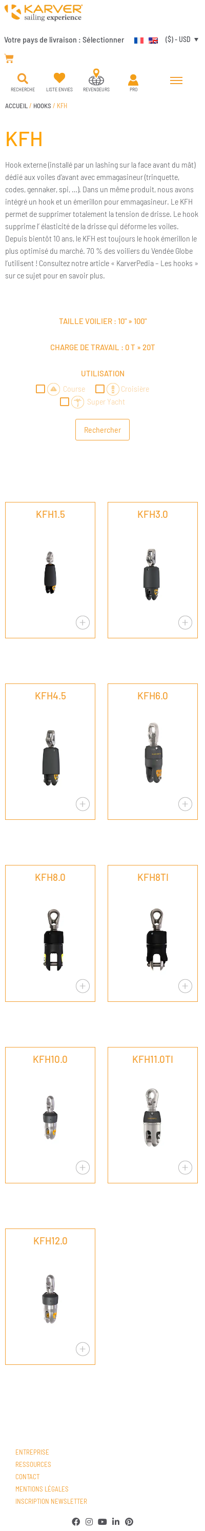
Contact (27, 1477)
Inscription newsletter (51, 1501)
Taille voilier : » (103, 321)
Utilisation (103, 373)
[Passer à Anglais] (151, 39)
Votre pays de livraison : (64, 39)
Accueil (16, 106)
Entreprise (32, 1452)
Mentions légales (42, 1489)
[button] (22, 79)
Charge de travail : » (102, 347)
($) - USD (178, 39)
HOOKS (42, 106)
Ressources (33, 1464)
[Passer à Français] (136, 39)
